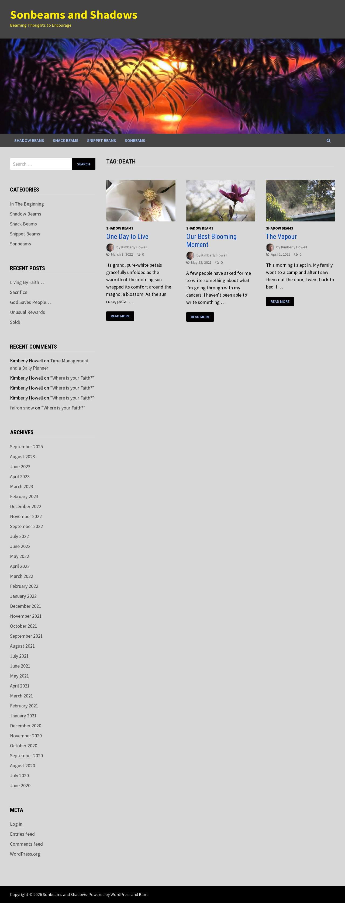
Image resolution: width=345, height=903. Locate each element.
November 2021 (26, 616)
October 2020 (23, 745)
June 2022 (20, 546)
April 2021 (20, 686)
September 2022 (26, 526)
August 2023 (22, 456)
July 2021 (19, 656)
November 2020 (26, 735)
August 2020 (22, 765)
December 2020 (25, 726)
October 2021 (23, 626)
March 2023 (21, 486)
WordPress (120, 894)
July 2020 (19, 775)
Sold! (15, 322)
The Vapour (281, 237)
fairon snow (22, 408)
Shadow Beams (29, 140)
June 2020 (20, 785)
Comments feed (26, 844)
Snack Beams (65, 140)
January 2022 (23, 596)
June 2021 (20, 666)
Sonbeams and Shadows (73, 14)
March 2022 (21, 576)
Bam (143, 894)
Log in (16, 824)
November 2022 (26, 516)
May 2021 (19, 676)
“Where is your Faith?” (72, 378)
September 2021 (26, 636)
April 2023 (20, 476)
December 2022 (25, 506)
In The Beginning (27, 204)
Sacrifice (18, 292)
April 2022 (20, 566)
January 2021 (23, 716)
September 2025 (26, 446)
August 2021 (22, 646)
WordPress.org (25, 854)
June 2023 (20, 466)
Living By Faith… (27, 282)
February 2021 (24, 706)
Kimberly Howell (134, 247)
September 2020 (26, 755)
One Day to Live (127, 237)
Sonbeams (135, 140)
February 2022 (24, 586)
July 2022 (19, 536)
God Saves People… (30, 302)
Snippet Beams (101, 140)
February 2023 (24, 496)
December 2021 (25, 606)
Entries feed (22, 834)
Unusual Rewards (27, 312)
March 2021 (21, 696)
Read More (120, 316)
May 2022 (19, 556)
